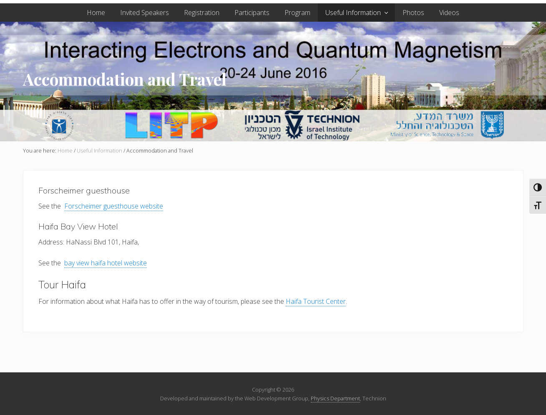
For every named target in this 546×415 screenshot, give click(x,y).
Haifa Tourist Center (316, 301)
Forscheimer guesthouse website (113, 206)
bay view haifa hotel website (105, 262)
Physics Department (335, 398)
